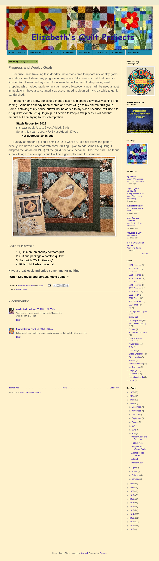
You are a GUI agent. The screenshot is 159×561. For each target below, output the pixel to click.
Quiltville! (131, 176)
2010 (132, 529)
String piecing (135, 357)
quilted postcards (136, 377)
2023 (132, 404)
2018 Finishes (101, 52)
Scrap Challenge (136, 354)
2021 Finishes (52, 52)
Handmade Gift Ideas (138, 332)
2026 (132, 392)
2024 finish (133, 305)
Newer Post (14, 388)
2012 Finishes (135, 265)
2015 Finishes (134, 52)
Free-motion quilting (137, 324)
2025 (132, 396)
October (135, 414)
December (136, 407)
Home (11, 52)
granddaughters (136, 364)
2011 (132, 525)
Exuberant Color (134, 206)
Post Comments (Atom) (30, 392)
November (136, 411)
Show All (145, 254)
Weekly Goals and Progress (139, 438)
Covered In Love (134, 233)
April (134, 468)
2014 (132, 514)
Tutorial (132, 360)
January (135, 479)
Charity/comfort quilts (138, 311)
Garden (132, 329)
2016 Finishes (117, 52)
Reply (18, 320)
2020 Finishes (68, 52)
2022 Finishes (36, 52)
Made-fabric (134, 344)
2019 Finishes (85, 52)
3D (130, 308)
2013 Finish (134, 268)
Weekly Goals (21, 289)
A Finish (134, 459)
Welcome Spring (134, 248)
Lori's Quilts (132, 235)
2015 (132, 510)
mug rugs (133, 370)
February (136, 475)
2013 (132, 518)
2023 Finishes (135, 301)
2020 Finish (134, 291)
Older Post (114, 388)
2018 (132, 499)
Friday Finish (137, 443)
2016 (132, 506)
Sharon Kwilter (23, 329)
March (135, 471)
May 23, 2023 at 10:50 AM (44, 309)
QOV (131, 347)
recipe (131, 380)
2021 (132, 487)
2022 (132, 484)
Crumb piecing (135, 320)
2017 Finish (134, 281)
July (134, 426)
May (134, 433)
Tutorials (21, 52)
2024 (132, 400)
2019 (132, 495)
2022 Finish (134, 298)
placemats (133, 374)
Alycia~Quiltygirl (24, 309)
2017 (132, 503)
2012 (132, 522)
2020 (132, 491)
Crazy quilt (133, 317)
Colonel (84, 553)
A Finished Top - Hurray (138, 454)
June (134, 430)
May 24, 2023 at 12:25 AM (42, 329)
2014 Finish (134, 272)
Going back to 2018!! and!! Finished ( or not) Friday (135, 196)
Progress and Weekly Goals (138, 448)
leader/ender (134, 367)
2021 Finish (134, 295)
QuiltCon (133, 350)
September (137, 418)
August (135, 422)
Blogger (103, 553)
